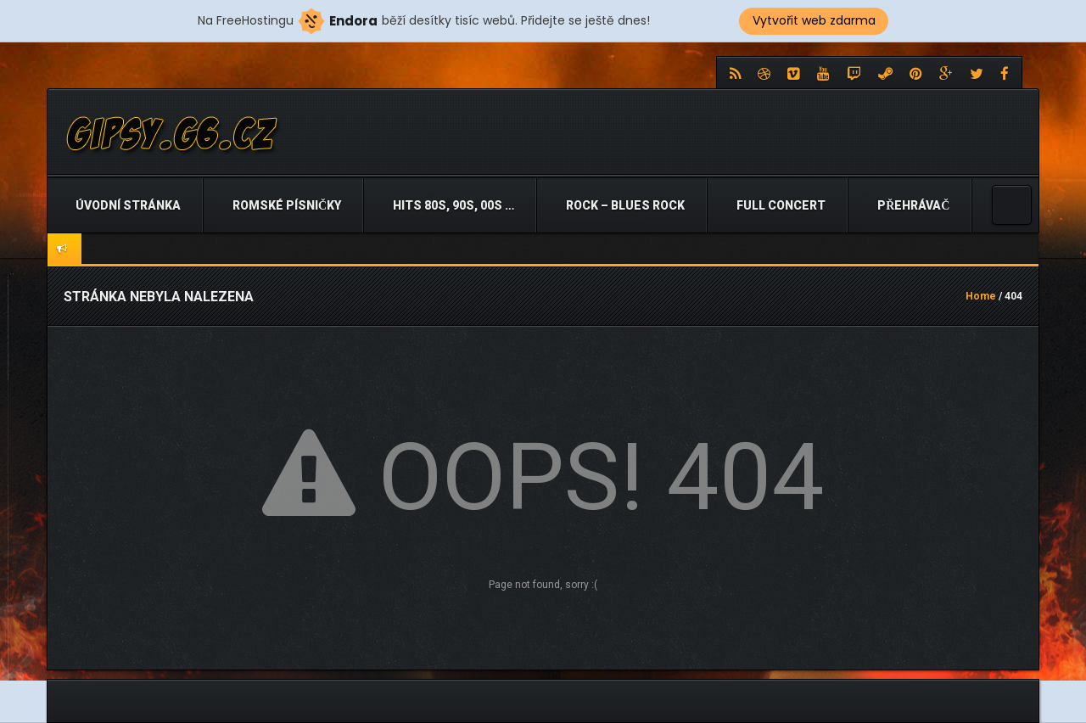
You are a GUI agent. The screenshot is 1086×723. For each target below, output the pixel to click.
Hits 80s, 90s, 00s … (452, 205)
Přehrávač (912, 205)
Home (981, 296)
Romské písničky (285, 205)
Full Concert (780, 205)
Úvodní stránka (127, 205)
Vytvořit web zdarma (814, 20)
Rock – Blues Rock (624, 205)
